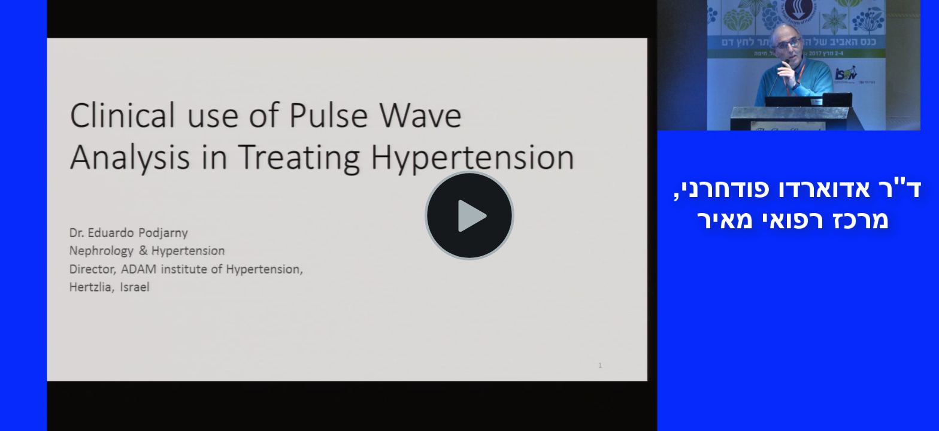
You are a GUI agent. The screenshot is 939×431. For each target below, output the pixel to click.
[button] (469, 215)
